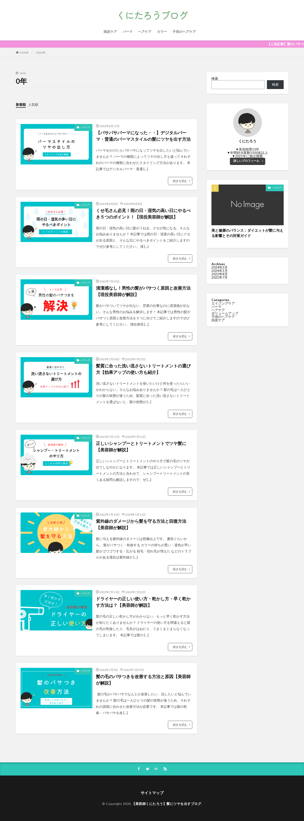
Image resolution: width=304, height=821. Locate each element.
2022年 (40, 52)
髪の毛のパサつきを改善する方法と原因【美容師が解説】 (143, 680)
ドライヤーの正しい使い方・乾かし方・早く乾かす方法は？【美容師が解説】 (143, 602)
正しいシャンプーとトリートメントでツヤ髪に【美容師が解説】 (141, 446)
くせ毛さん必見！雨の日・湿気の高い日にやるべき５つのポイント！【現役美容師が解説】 (143, 213)
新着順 (21, 104)
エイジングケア (223, 303)
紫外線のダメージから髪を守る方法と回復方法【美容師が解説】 (141, 524)
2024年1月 (219, 271)
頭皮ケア (110, 31)
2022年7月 (219, 277)
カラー (162, 31)
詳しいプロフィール (246, 161)
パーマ (127, 31)
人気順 (33, 104)
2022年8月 (219, 274)
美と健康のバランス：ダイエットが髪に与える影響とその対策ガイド (247, 233)
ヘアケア (144, 31)
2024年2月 (219, 267)
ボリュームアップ (224, 313)
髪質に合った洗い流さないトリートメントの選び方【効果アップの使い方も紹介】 (143, 369)
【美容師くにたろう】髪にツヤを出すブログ (166, 804)
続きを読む (180, 181)
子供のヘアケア (184, 31)
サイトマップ (152, 792)
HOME (24, 52)
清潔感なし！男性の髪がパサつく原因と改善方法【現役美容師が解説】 (143, 291)
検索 (214, 78)
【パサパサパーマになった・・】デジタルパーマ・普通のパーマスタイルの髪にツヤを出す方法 (143, 136)
